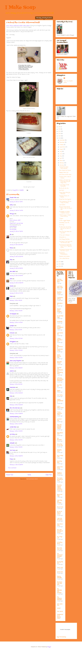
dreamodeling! (13, 226)
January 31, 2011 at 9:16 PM (16, 268)
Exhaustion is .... (63, 237)
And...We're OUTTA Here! (65, 175)
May (61, 156)
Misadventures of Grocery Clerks (60, 616)
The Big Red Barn (60, 562)
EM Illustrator (59, 439)
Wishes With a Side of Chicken (65, 177)
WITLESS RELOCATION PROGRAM (60, 379)
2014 (59, 131)
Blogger (49, 647)
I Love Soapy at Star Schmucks (64, 185)
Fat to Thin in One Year (60, 444)
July (61, 151)
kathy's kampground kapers (60, 327)
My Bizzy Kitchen (59, 292)
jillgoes (58, 391)
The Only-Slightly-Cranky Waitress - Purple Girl (59, 487)
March (61, 160)
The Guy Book (13, 229)
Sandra (11, 286)
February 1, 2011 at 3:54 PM (16, 440)
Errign (11, 459)
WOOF (59, 608)
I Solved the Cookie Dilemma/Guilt (63, 167)
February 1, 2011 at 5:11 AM (16, 330)
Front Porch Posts (60, 524)
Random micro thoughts (59, 310)
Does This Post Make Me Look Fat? (65, 232)
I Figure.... (61, 218)
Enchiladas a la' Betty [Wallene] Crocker (64, 212)
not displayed (13, 314)
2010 (59, 262)
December (62, 140)
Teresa (11, 248)
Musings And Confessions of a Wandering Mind (60, 371)
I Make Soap (20, 7)
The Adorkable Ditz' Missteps (59, 591)
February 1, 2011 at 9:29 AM (16, 393)
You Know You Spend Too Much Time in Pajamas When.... (65, 246)
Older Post (49, 475)
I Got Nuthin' (62, 205)
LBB (11, 279)
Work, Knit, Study (60, 467)
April (61, 158)
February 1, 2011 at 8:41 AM (16, 384)
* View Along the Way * (59, 413)
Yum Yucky (12, 450)
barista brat (60, 572)
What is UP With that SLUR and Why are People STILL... (64, 181)
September (62, 147)
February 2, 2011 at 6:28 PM (16, 465)
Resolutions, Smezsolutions (63, 253)
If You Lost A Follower (64, 235)
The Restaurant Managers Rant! (60, 555)
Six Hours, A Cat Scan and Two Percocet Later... (65, 242)
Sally (11, 260)
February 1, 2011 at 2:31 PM (16, 424)
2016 (59, 127)
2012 (59, 136)
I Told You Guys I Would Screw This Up (65, 215)
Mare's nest (60, 567)
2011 (59, 138)
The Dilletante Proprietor (59, 598)
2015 (59, 129)
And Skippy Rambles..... (64, 239)
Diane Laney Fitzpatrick (15, 361)
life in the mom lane (15, 408)
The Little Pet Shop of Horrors (60, 531)
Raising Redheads (59, 577)
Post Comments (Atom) (32, 479)
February (62, 163)
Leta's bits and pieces (59, 519)
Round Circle (60, 507)
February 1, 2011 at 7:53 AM (16, 350)
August (62, 149)
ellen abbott (12, 271)
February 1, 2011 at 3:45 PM (16, 431)
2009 (59, 264)
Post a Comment (12, 468)
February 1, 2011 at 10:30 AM (16, 405)
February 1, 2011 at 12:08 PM (16, 413)
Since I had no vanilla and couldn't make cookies (18, 25)
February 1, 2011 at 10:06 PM (16, 456)
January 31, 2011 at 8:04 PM (16, 245)
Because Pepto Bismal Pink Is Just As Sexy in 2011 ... (65, 208)
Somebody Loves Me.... (64, 223)
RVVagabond (13, 342)
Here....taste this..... (59, 604)
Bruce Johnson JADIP (15, 220)
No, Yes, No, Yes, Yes (64, 188)
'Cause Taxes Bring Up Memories (64, 193)
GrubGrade (59, 321)
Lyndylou (12, 326)
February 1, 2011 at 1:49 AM (16, 311)
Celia (11, 396)
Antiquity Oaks (59, 450)
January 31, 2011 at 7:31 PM (16, 202)
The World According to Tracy (60, 479)
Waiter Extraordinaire (60, 401)
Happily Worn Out (63, 172)
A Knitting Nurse (59, 543)
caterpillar (12, 443)
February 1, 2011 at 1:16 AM (16, 300)
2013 (59, 133)
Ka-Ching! (61, 225)
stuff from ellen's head (60, 287)
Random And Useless (64, 256)
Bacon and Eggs (59, 495)
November (62, 142)
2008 (59, 266)
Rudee (11, 296)
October (62, 145)
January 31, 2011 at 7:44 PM (16, 210)
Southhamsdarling (14, 417)
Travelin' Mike (13, 197)
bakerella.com (59, 304)
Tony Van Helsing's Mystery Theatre (59, 426)
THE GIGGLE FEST (60, 433)
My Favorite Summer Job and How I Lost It (65, 250)
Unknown (12, 333)
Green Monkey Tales (59, 356)
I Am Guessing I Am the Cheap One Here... (65, 202)
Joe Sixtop (12, 434)
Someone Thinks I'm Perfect (64, 196)
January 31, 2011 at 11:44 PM (16, 293)
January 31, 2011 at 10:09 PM (16, 283)
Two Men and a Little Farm (60, 281)
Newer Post (9, 475)
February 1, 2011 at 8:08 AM (16, 368)
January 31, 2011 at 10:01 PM (16, 275)
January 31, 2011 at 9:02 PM (16, 256)
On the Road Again (60, 316)
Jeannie (12, 371)
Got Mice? (61, 190)
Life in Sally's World (60, 407)
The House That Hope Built (59, 583)
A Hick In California (59, 473)
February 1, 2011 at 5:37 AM (16, 338)
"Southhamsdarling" (60, 298)
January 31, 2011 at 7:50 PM (16, 231)
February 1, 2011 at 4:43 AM (16, 322)
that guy (12, 214)
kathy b (11, 205)
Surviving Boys (59, 461)
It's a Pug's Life (59, 537)
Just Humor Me (60, 333)
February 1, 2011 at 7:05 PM (16, 447)
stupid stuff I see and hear (16, 223)
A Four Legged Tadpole (64, 220)
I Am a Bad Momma (64, 258)
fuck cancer (60, 611)
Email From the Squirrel (65, 199)
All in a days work (60, 456)
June (61, 154)
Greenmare (12, 387)
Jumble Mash (13, 427)
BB (10, 234)
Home (29, 475)
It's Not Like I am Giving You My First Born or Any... (65, 228)
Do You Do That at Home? (59, 513)
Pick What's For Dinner (65, 170)
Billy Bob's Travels (59, 362)
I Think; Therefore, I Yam (60, 340)
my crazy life (59, 385)
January (62, 165)
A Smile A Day (59, 419)
